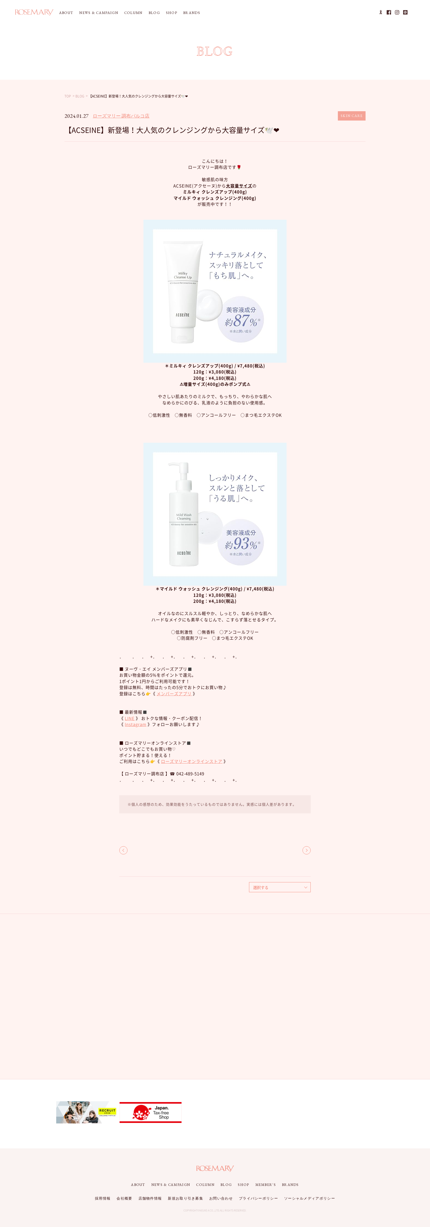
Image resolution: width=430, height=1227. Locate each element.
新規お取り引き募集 (185, 1198)
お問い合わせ (221, 1198)
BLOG (154, 12)
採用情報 (103, 1198)
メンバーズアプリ (174, 694)
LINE (130, 718)
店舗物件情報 (150, 1198)
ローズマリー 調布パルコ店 (121, 116)
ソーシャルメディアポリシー (309, 1198)
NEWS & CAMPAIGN (98, 12)
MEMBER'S (265, 1184)
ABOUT (66, 12)
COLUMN (133, 12)
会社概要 (124, 1198)
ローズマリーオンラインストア (191, 761)
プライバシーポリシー (258, 1198)
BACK (123, 850)
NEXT (306, 850)
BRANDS (191, 12)
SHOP (171, 12)
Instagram (135, 724)
